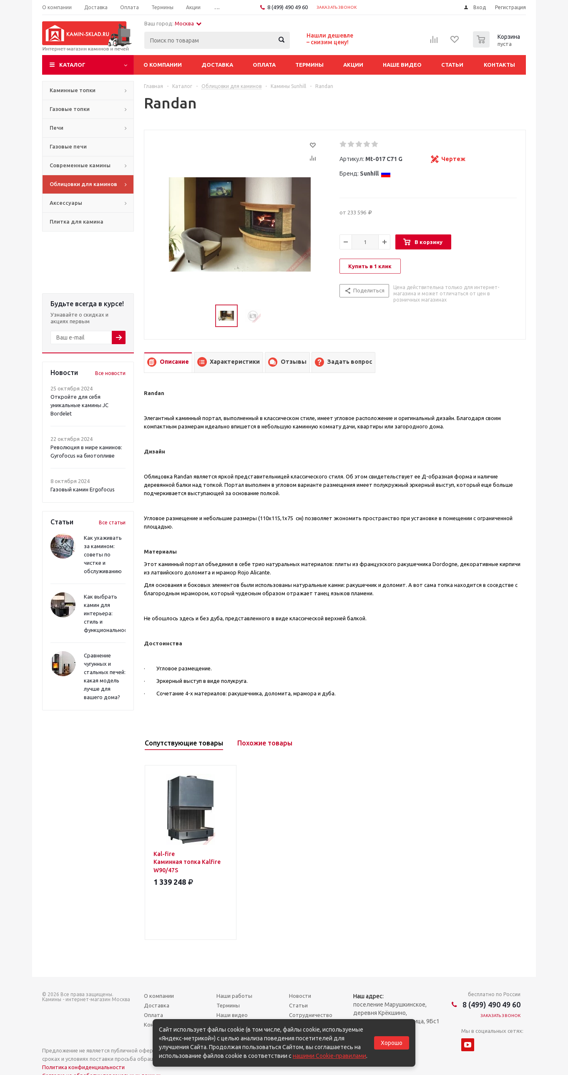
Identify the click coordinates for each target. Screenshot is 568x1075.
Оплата (264, 65)
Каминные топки (73, 90)
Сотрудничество (310, 1015)
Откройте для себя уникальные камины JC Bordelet (79, 405)
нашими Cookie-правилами (329, 1055)
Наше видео (402, 65)
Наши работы (234, 996)
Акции (353, 65)
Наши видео (232, 1015)
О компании (162, 65)
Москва (188, 23)
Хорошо (391, 1043)
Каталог (72, 65)
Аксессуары (66, 203)
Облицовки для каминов (83, 184)
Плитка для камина (76, 221)
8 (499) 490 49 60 (287, 7)
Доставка (217, 65)
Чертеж (453, 159)
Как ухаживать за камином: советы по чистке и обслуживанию (103, 554)
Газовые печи (68, 146)
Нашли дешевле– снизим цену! (330, 38)
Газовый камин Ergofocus (82, 489)
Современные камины (80, 165)
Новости (300, 996)
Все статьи (112, 522)
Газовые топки (70, 109)
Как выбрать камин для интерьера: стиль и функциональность (108, 613)
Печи (56, 128)
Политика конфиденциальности (83, 1067)
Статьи (452, 65)
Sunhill (375, 173)
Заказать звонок (337, 7)
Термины (309, 65)
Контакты (499, 65)
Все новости (110, 373)
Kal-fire (190, 862)
